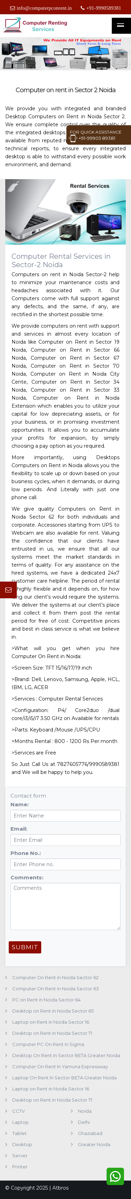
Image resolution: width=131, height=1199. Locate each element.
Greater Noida (94, 1144)
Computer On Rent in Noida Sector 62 (55, 977)
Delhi (84, 1122)
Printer (20, 1166)
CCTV (18, 1111)
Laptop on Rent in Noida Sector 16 (50, 1022)
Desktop (22, 1144)
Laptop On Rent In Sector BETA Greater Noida (64, 1077)
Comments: (26, 877)
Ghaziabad (90, 1133)
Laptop (20, 1122)
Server (20, 1155)
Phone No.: (25, 853)
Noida (85, 1111)
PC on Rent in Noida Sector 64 (46, 999)
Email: (18, 828)
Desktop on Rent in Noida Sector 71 (52, 1033)
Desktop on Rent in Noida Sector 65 (53, 1011)
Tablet (19, 1133)
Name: (19, 804)
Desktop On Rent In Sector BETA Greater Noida (66, 1055)
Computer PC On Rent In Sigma (48, 1044)
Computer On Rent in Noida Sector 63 (55, 988)
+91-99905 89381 (91, 138)
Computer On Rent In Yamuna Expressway (60, 1066)
